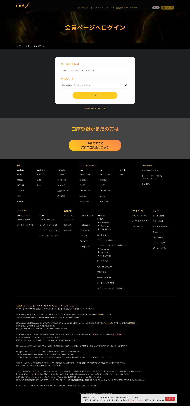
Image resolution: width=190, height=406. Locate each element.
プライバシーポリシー (134, 400)
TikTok (83, 236)
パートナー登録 (23, 219)
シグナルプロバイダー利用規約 (110, 288)
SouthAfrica (105, 230)
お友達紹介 (146, 184)
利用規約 (19, 306)
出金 (39, 185)
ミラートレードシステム (50, 236)
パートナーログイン (25, 225)
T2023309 (130, 323)
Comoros (104, 223)
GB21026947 (117, 335)
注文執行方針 (102, 261)
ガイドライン (102, 235)
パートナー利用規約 (105, 283)
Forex (19, 174)
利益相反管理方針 (104, 267)
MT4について (85, 174)
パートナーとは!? (47, 219)
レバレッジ (62, 174)
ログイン (167, 4)
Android (82, 196)
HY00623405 (107, 323)
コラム (155, 232)
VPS (121, 174)
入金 (39, 180)
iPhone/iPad (84, 191)
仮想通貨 (21, 201)
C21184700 (93, 335)
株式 (19, 196)
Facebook (84, 230)
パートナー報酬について (50, 230)
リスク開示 (101, 272)
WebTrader (84, 201)
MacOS (82, 185)
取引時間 (61, 196)
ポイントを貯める (139, 221)
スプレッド (62, 180)
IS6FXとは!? (69, 219)
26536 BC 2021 (102, 315)
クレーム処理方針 (104, 277)
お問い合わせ (158, 221)
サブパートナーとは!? (49, 225)
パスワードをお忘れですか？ (95, 106)
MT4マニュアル (159, 243)
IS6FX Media (158, 237)
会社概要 (67, 230)
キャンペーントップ (150, 170)
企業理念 (67, 225)
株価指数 (21, 185)
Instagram (85, 225)
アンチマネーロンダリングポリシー (46, 306)
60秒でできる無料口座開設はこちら (95, 144)
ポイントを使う (138, 226)
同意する (170, 399)
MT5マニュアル (159, 248)
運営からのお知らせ (161, 226)
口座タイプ (41, 174)
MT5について (105, 174)
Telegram (84, 247)
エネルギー (21, 191)
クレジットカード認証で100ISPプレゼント (152, 177)
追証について (62, 191)
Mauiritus (104, 226)
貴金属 (20, 180)
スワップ (61, 185)
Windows (83, 180)
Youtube (84, 241)
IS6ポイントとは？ (140, 215)
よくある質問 (158, 215)
